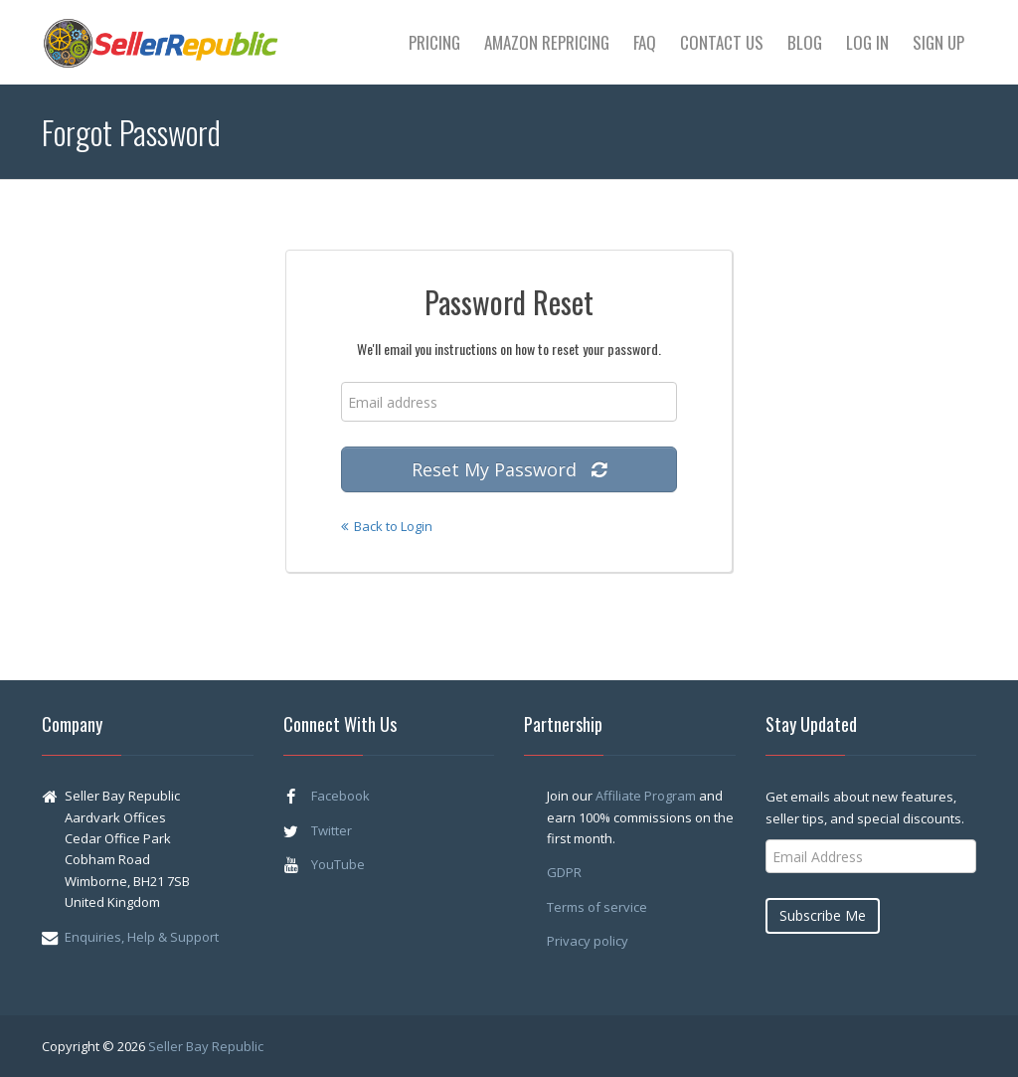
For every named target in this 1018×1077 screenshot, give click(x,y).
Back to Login (386, 526)
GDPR (564, 872)
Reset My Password (509, 469)
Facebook (340, 796)
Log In (867, 42)
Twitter (331, 830)
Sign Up (938, 42)
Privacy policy (587, 941)
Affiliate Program (645, 796)
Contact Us (722, 42)
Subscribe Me (822, 915)
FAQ (644, 42)
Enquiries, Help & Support (142, 937)
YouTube (338, 864)
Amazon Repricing (546, 42)
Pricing (434, 42)
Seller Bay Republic (205, 1046)
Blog (804, 42)
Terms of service (597, 907)
